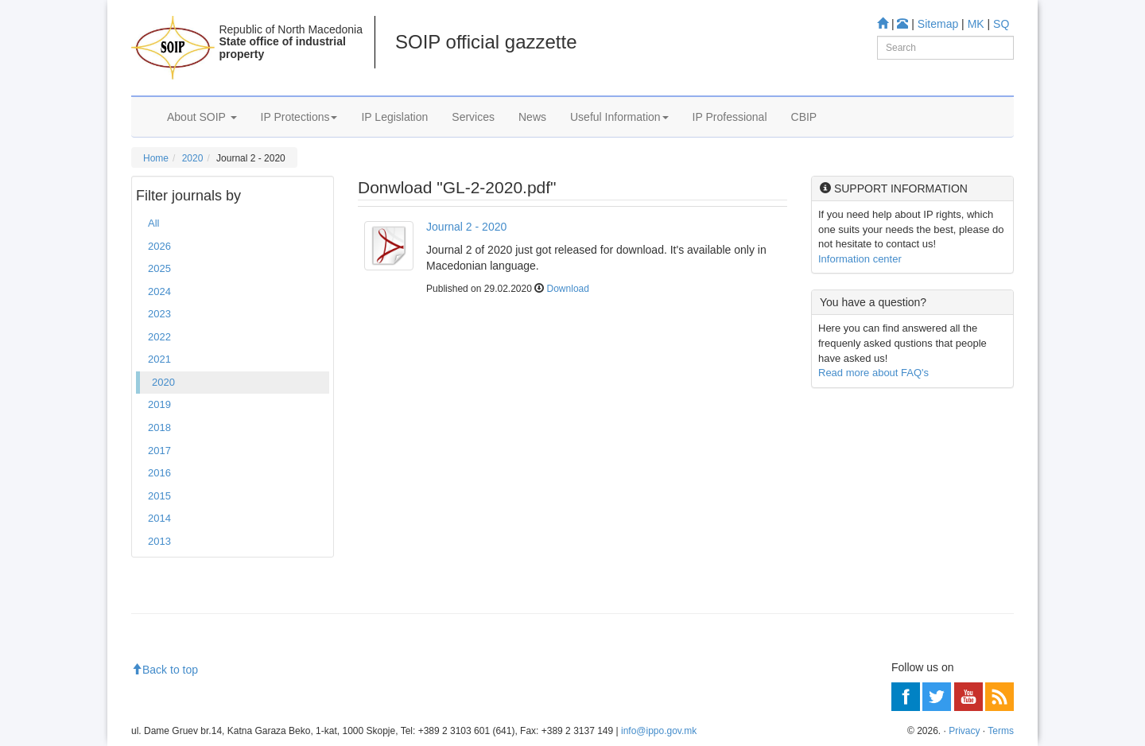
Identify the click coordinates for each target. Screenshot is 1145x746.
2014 (159, 518)
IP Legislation (394, 117)
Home (156, 158)
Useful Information (619, 117)
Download (568, 288)
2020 (193, 158)
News (532, 117)
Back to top (164, 669)
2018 (159, 427)
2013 (159, 541)
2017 (159, 451)
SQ (1001, 23)
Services (473, 117)
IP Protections (299, 117)
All (153, 223)
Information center (860, 259)
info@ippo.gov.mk (659, 730)
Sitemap (938, 23)
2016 (159, 473)
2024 (159, 291)
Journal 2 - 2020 (466, 226)
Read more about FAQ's (873, 373)
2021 (159, 359)
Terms (1001, 730)
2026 (159, 246)
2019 (159, 404)
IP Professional (730, 117)
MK (976, 23)
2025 (159, 268)
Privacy (964, 730)
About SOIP (202, 117)
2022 (159, 337)
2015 (159, 496)
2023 (159, 314)
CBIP (804, 117)
